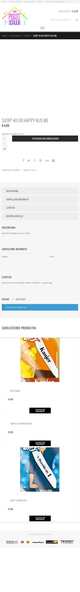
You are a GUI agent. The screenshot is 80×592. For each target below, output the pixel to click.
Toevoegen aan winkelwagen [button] (40, 410)
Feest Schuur (45, 534)
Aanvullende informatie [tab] (17, 199)
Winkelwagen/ (68, 11)
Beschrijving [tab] (12, 191)
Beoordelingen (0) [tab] (14, 216)
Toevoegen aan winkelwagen (45, 138)
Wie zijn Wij (50, 2)
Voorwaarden (29, 2)
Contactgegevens (15, 2)
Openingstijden (59, 2)
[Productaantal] (4, 143)
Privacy (40, 2)
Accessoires (15, 35)
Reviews (6, 299)
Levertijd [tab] (10, 207)
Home (4, 2)
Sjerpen (27, 35)
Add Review (21, 299)
